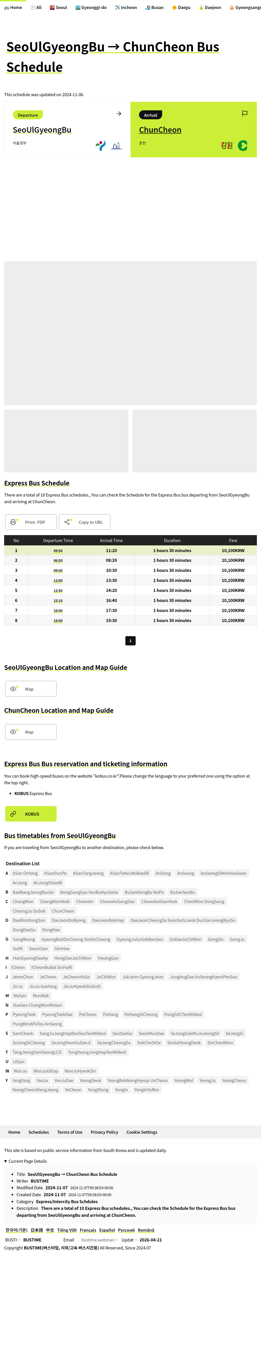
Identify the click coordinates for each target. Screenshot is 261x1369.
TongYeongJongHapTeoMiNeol (97, 1053)
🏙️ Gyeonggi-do (91, 7)
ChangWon (23, 902)
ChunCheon (63, 912)
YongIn (121, 1091)
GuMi (18, 950)
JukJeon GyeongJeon (142, 978)
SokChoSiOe (149, 1044)
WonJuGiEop (45, 1072)
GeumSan (38, 950)
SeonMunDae (151, 1034)
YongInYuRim (146, 1091)
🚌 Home (13, 7)
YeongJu (207, 1081)
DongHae (51, 931)
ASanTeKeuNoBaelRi (129, 874)
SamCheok (23, 1034)
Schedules (39, 1133)
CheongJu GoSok (29, 912)
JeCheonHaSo (76, 978)
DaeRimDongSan (29, 921)
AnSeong (185, 874)
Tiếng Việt (67, 1231)
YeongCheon (234, 1081)
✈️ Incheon (126, 7)
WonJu (20, 1072)
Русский (126, 1231)
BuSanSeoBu (182, 893)
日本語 (37, 1231)
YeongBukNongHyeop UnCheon (138, 1081)
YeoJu (42, 1081)
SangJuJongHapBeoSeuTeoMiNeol (73, 1034)
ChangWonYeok (54, 902)
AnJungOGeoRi (47, 884)
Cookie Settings (141, 1133)
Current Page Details (27, 1162)
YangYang (21, 1081)
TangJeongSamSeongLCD (37, 1053)
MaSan (19, 997)
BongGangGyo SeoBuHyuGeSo (89, 893)
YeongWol (183, 1081)
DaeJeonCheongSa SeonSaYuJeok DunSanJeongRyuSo (182, 921)
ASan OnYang (25, 874)
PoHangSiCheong (141, 1015)
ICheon (18, 968)
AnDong (163, 874)
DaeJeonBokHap (108, 921)
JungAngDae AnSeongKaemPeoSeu (203, 978)
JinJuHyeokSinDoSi (82, 987)
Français (88, 1231)
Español (107, 1231)
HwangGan (108, 959)
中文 (50, 1231)
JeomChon (22, 978)
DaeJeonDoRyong (69, 921)
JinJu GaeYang (43, 987)
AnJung (20, 884)
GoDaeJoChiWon (185, 940)
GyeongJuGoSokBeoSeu (140, 940)
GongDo (215, 940)
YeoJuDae (64, 1081)
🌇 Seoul (58, 7)
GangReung (24, 940)
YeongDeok (90, 1081)
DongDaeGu (24, 931)
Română (146, 1231)
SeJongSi (234, 1034)
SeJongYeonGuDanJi (71, 1044)
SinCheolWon (220, 1044)
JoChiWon (106, 978)
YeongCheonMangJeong (35, 1091)
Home (14, 1133)
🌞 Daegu (181, 7)
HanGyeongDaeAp (30, 959)
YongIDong (98, 1091)
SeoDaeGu (122, 1034)
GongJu (237, 940)
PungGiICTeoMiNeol (183, 1015)
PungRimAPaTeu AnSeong (37, 1025)
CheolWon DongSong (204, 902)
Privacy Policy (104, 1133)
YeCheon (73, 1091)
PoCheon (87, 1015)
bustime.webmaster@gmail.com (112, 1241)
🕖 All (35, 7)
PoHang (110, 1015)
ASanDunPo (55, 874)
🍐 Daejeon (210, 7)
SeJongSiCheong (29, 1044)
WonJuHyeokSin (80, 1072)
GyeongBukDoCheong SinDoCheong (75, 940)
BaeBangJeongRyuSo (33, 893)
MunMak (41, 997)
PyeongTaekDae (57, 1015)
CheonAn (84, 902)
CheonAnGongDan (117, 902)
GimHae (61, 950)
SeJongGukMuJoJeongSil (195, 1034)
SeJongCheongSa (114, 1044)
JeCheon (48, 978)
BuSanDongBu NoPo (144, 893)
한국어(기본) (17, 1231)
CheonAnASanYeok (160, 902)
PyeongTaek (24, 1015)
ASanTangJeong (88, 874)
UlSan (18, 1062)
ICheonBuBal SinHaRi (51, 968)
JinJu (17, 987)
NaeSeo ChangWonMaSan (37, 1006)
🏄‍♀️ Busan (154, 7)
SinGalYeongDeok (184, 1044)
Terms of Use (69, 1133)
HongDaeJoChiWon (72, 959)
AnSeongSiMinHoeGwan (224, 874)
